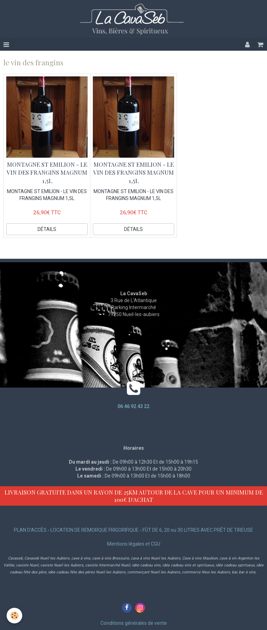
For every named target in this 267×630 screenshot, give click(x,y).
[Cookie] (15, 615)
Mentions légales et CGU (133, 544)
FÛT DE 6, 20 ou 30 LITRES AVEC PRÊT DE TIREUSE (198, 530)
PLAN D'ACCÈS (30, 530)
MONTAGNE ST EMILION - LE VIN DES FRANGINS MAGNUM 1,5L (47, 172)
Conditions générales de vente (133, 623)
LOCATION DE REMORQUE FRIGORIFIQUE (94, 530)
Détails (47, 229)
